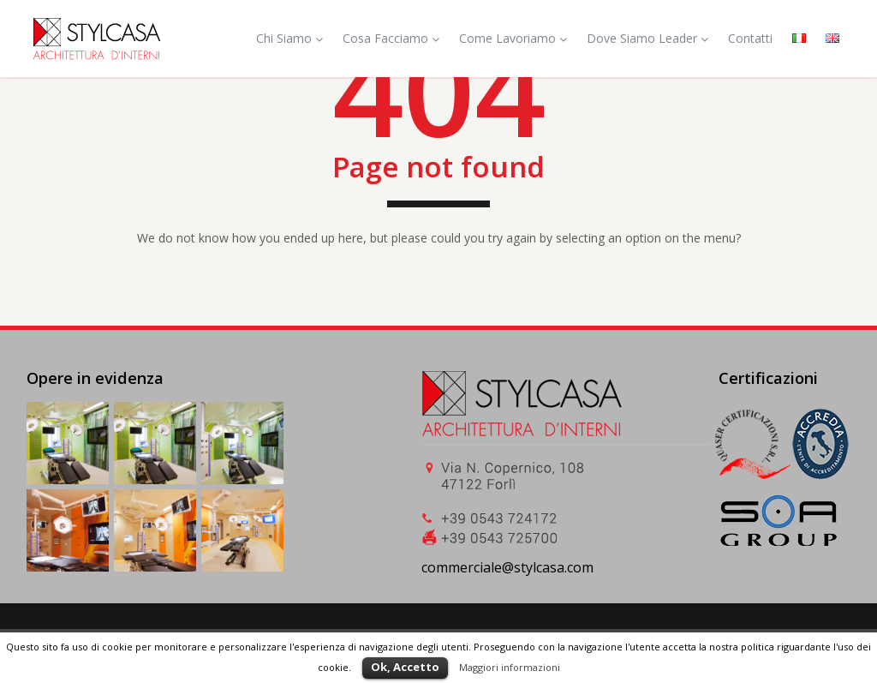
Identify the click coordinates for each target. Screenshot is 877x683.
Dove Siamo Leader (647, 38)
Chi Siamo (289, 38)
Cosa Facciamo (391, 38)
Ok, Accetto (405, 666)
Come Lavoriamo (513, 38)
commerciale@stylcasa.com (507, 567)
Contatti (750, 38)
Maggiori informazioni (509, 667)
